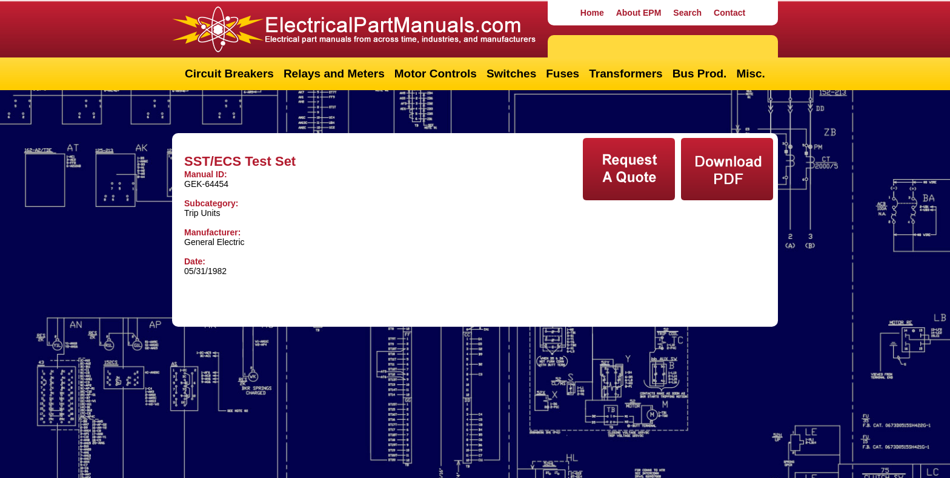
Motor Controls (435, 73)
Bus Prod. (700, 73)
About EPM (639, 13)
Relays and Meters (334, 73)
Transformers (625, 73)
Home (592, 13)
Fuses (562, 73)
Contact (729, 13)
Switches (511, 73)
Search (687, 13)
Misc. (750, 73)
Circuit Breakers (229, 73)
